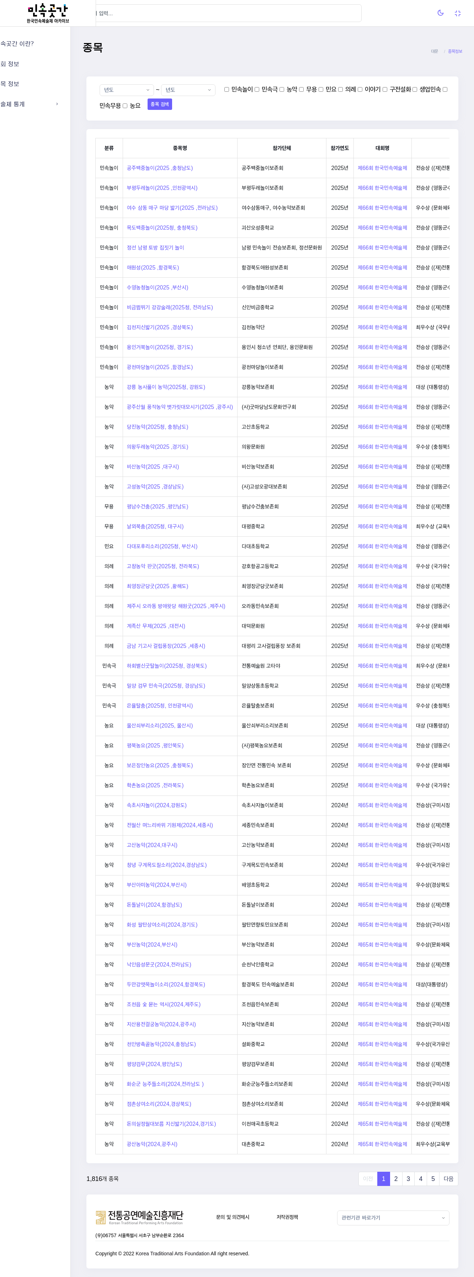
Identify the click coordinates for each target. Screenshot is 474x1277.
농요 (190, 106)
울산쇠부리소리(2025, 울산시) (185, 725)
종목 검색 (215, 104)
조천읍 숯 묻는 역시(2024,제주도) (189, 1004)
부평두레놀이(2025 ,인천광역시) (187, 188)
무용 (336, 89)
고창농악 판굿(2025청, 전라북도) (188, 566)
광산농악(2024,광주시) (177, 1144)
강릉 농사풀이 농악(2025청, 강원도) (191, 387)
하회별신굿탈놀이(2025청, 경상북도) (192, 666)
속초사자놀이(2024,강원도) (182, 805)
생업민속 (135, 106)
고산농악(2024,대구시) (177, 845)
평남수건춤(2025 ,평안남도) (182, 506)
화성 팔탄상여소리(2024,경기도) (187, 924)
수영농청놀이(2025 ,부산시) (182, 287)
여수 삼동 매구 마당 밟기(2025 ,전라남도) (197, 207)
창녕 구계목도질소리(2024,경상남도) (192, 865)
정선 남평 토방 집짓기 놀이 (180, 247)
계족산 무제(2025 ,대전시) (181, 626)
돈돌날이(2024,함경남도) (179, 904)
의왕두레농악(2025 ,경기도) (182, 446)
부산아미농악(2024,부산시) (182, 885)
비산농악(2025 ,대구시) (178, 466)
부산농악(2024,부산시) (177, 944)
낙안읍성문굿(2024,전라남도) (184, 964)
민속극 (295, 89)
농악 (317, 89)
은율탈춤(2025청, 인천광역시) (185, 705)
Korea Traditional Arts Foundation (198, 1253)
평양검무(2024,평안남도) (179, 1064)
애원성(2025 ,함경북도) (178, 267)
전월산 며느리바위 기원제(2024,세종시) (195, 825)
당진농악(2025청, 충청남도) (182, 427)
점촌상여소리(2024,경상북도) (184, 1104)
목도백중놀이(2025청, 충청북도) (187, 227)
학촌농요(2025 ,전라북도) (180, 785)
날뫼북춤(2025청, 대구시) (180, 526)
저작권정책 (299, 1217)
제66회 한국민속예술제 (407, 168)
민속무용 (165, 106)
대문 (434, 51)
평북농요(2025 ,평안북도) (180, 745)
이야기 (398, 89)
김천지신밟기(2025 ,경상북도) (185, 327)
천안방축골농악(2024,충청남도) (186, 1044)
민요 (356, 89)
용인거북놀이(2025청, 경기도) (185, 347)
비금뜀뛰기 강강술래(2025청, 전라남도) (195, 307)
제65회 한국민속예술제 (407, 805)
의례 (375, 89)
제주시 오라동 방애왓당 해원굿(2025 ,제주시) (201, 606)
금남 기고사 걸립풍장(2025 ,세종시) (191, 646)
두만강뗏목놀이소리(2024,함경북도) (191, 984)
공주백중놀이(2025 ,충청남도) (185, 168)
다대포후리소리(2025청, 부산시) (187, 546)
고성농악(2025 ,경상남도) (180, 486)
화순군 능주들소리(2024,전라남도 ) (190, 1084)
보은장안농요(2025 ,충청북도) (185, 765)
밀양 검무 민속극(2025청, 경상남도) (191, 685)
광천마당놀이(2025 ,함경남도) (185, 367)
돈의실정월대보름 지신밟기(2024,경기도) (196, 1124)
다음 (449, 1178)
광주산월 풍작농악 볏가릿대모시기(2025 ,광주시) (205, 407)
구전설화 (425, 89)
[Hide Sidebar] (110, 13)
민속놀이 (267, 89)
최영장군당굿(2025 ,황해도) (182, 586)
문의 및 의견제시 (249, 1217)
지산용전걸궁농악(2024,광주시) (186, 1024)
